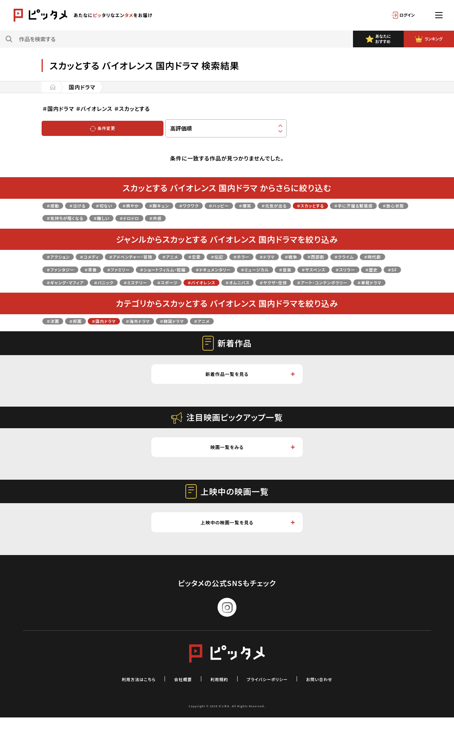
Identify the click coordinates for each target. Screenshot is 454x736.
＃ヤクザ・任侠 (155, 294)
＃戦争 (349, 256)
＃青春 (172, 269)
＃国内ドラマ (117, 333)
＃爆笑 (292, 205)
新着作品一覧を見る (249, 387)
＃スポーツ (355, 282)
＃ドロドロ (251, 217)
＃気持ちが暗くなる (172, 217)
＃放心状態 (123, 217)
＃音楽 (55, 282)
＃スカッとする (373, 205)
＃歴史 (162, 282)
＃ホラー (289, 256)
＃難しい (217, 217)
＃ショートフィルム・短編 (262, 269)
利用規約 (217, 697)
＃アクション (62, 256)
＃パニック (276, 282)
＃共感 (283, 217)
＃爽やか (151, 205)
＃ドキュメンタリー (326, 269)
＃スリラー (130, 282)
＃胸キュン (186, 205)
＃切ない (118, 205)
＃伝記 (259, 256)
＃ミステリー (315, 282)
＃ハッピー (259, 205)
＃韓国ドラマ (202, 333)
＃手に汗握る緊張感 (72, 217)
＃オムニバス (110, 294)
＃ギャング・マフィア (228, 282)
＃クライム (60, 269)
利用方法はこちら (122, 697)
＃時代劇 (95, 269)
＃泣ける (85, 205)
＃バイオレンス (65, 294)
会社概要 (175, 697)
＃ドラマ (321, 256)
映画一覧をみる (252, 462)
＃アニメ (202, 256)
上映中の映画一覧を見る (246, 540)
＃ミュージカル (378, 269)
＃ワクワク (222, 205)
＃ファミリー (206, 269)
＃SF (187, 282)
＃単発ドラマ (276, 294)
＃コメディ (101, 256)
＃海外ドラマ (160, 333)
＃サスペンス (90, 282)
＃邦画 (83, 333)
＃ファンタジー (135, 269)
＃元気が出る (327, 205)
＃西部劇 (380, 256)
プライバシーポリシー (274, 697)
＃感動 (55, 205)
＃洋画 (55, 333)
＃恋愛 (232, 256)
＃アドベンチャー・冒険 (152, 256)
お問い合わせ (336, 697)
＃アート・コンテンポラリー (217, 294)
